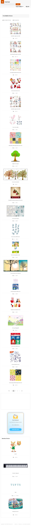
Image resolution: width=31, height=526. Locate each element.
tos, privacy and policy (26, 524)
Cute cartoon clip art (15, 218)
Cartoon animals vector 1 (15, 364)
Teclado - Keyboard (15, 473)
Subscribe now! (15, 429)
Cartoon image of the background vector (15, 382)
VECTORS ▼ (20, 6)
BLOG (27, 6)
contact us (20, 524)
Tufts (15, 492)
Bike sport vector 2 (15, 511)
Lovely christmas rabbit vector (15, 291)
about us (16, 524)
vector (7, 2)
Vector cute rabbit (15, 127)
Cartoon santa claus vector (15, 90)
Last (21, 390)
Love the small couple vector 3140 (15, 54)
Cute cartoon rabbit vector (15, 236)
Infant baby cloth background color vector (15, 145)
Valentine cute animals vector (15, 309)
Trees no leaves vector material (15, 273)
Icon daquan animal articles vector (15, 72)
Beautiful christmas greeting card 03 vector (15, 200)
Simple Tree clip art (15, 163)
